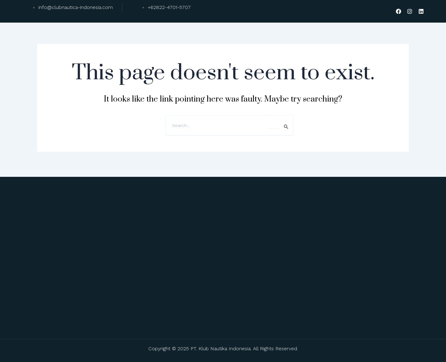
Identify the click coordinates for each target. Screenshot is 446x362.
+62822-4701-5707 (169, 7)
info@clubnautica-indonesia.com (75, 7)
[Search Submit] (286, 127)
